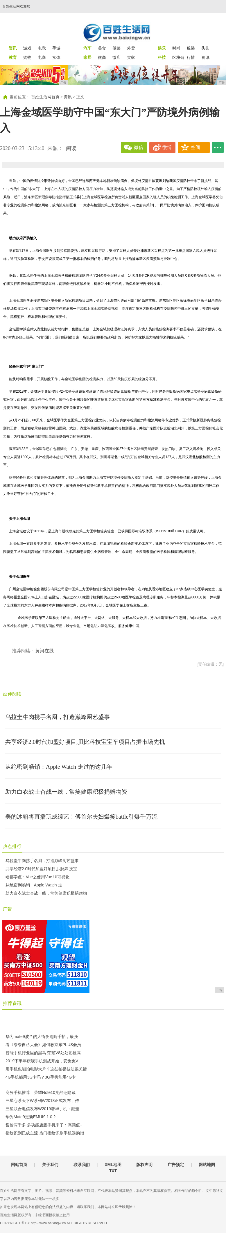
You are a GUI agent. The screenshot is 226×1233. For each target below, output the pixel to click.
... (218, 147)
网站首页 (19, 1164)
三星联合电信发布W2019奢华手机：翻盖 (42, 1108)
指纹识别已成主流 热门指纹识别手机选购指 (45, 1133)
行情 (191, 57)
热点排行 (12, 846)
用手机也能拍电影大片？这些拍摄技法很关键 (46, 1069)
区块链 (178, 57)
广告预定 (176, 1164)
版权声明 (144, 1164)
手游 (56, 48)
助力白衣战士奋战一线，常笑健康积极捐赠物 (46, 893)
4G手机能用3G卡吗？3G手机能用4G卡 (41, 1077)
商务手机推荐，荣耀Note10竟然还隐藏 (41, 1092)
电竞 (42, 48)
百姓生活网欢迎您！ (18, 6)
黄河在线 (44, 650)
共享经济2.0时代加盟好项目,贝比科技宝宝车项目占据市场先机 (85, 742)
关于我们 (50, 1164)
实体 (56, 57)
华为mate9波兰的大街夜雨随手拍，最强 (42, 1036)
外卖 (131, 48)
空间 (195, 147)
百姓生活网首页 (45, 97)
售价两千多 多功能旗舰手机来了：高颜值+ (44, 1125)
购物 (27, 57)
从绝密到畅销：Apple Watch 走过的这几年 (58, 767)
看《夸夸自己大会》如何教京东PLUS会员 (43, 1044)
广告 (7, 908)
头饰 (205, 48)
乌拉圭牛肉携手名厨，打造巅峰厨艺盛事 (57, 717)
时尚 (176, 48)
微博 (167, 147)
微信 (138, 147)
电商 (42, 57)
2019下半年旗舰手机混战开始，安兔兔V (42, 1061)
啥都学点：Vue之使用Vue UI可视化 (38, 877)
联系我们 (81, 1164)
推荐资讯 (12, 1003)
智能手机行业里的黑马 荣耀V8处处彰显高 (43, 1052)
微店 (116, 57)
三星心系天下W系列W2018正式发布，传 (42, 1100)
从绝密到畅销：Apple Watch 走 (34, 885)
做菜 (116, 48)
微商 (102, 57)
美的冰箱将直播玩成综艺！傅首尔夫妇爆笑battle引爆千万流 (81, 816)
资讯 (205, 57)
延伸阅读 (12, 693)
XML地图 (113, 1164)
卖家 (131, 57)
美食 (102, 48)
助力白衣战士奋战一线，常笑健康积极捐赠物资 (66, 791)
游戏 (27, 48)
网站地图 (207, 1164)
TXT (113, 1170)
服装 (191, 48)
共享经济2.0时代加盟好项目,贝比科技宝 (41, 868)
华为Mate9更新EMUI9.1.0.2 (31, 1116)
